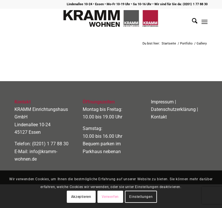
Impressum (162, 102)
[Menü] (204, 22)
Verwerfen (110, 197)
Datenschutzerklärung (173, 109)
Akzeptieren (81, 197)
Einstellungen (141, 197)
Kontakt (159, 117)
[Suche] (191, 22)
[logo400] (111, 22)
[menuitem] (191, 22)
